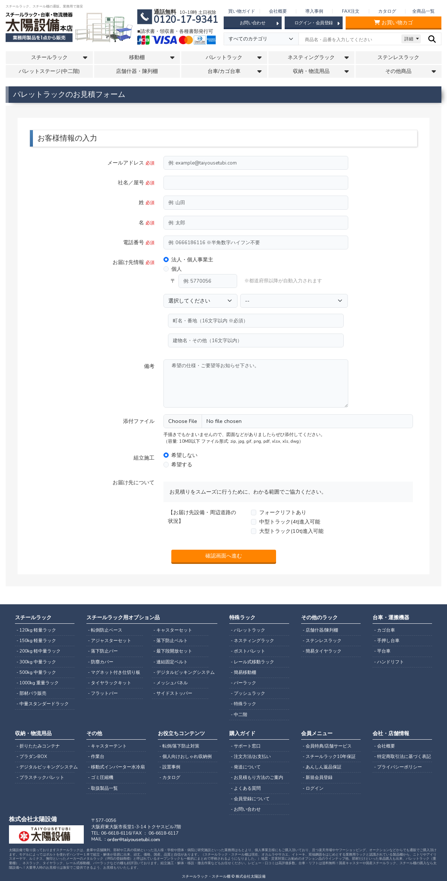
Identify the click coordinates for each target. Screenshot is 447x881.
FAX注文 (350, 11)
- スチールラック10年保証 (329, 756)
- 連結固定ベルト (170, 662)
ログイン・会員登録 (317, 23)
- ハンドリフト (389, 662)
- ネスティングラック (252, 641)
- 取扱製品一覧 (103, 788)
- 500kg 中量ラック (36, 672)
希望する (181, 464)
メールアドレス (130, 162)
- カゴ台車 (384, 630)
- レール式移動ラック (252, 662)
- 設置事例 (169, 767)
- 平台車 (382, 651)
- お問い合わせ (246, 809)
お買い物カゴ (393, 22)
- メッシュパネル (170, 683)
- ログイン (313, 788)
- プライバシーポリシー (398, 767)
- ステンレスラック (322, 641)
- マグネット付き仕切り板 (114, 672)
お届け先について (133, 482)
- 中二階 (239, 715)
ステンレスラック (398, 57)
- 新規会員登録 (318, 777)
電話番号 (138, 242)
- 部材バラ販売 (31, 693)
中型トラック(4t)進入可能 (289, 521)
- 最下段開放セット (172, 651)
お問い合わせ (259, 23)
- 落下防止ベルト (170, 641)
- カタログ (169, 777)
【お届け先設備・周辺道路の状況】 (202, 517)
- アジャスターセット (109, 641)
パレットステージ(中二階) (49, 71)
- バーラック (243, 683)
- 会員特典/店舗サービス (327, 746)
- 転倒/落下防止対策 (179, 746)
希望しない (184, 455)
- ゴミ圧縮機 (100, 777)
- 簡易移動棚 (243, 672)
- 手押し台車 (386, 641)
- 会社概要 (384, 746)
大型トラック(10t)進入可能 (291, 531)
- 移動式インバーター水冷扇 (116, 767)
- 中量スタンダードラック (42, 704)
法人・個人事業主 (192, 259)
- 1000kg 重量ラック (37, 683)
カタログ (387, 11)
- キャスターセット (172, 630)
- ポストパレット (248, 651)
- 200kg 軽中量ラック (38, 651)
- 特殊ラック (243, 704)
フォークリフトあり (282, 512)
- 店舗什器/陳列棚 (320, 630)
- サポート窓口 (246, 746)
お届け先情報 (133, 262)
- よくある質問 (246, 788)
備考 (149, 366)
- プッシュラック (248, 693)
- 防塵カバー (100, 662)
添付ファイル (138, 421)
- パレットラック (248, 630)
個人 (176, 269)
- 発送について (246, 767)
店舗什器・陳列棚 (137, 71)
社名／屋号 (136, 182)
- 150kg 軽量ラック (36, 641)
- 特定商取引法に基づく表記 (402, 756)
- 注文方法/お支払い (251, 756)
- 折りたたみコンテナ (38, 746)
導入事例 (314, 11)
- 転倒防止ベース (105, 630)
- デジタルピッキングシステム (180, 672)
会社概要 (278, 11)
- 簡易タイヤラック (322, 651)
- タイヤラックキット (109, 683)
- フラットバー (103, 693)
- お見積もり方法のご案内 (257, 777)
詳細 (408, 39)
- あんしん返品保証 (322, 767)
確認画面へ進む (223, 555)
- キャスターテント (107, 746)
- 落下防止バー (103, 651)
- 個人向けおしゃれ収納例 (185, 756)
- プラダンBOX (31, 756)
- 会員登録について (250, 799)
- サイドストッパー (172, 693)
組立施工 (144, 457)
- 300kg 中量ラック (36, 662)
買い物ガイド (241, 11)
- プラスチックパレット (40, 777)
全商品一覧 (423, 11)
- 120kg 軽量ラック (36, 630)
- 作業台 (96, 756)
